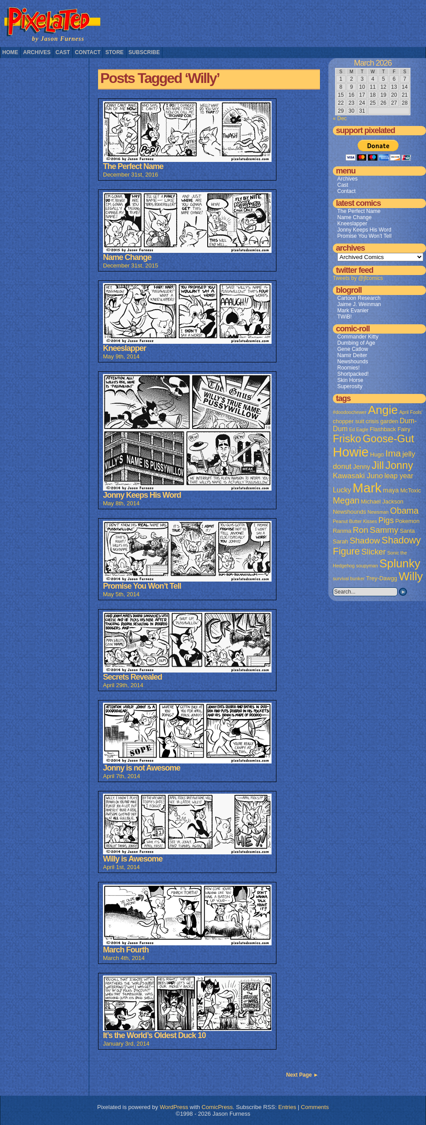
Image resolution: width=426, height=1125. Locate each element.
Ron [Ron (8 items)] (360, 530)
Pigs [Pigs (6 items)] (386, 520)
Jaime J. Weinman (359, 304)
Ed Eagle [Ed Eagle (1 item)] (358, 429)
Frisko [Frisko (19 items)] (347, 438)
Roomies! (348, 368)
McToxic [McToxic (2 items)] (410, 490)
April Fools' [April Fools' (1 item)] (410, 412)
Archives (37, 52)
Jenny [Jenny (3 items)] (361, 466)
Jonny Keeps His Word (364, 230)
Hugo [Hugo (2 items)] (377, 454)
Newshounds (352, 361)
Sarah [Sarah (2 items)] (340, 541)
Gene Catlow (352, 349)
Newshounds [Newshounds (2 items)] (349, 511)
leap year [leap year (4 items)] (398, 476)
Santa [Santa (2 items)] (407, 530)
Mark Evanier (353, 310)
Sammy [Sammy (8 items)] (384, 530)
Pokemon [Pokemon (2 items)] (407, 521)
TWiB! (344, 317)
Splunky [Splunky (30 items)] (399, 563)
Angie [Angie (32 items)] (383, 410)
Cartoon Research (358, 298)
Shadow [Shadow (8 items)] (365, 540)
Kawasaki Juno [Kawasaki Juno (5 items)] (358, 476)
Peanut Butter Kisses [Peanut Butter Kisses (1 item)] (355, 521)
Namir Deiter (352, 355)
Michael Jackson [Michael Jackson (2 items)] (382, 501)
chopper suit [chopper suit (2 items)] (348, 421)
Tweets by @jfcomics (358, 278)
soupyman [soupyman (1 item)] (367, 565)
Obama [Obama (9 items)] (404, 510)
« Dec (340, 118)
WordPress (174, 1107)
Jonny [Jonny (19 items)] (399, 465)
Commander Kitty (358, 337)
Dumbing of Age (356, 343)
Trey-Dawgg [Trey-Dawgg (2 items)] (381, 578)
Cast (62, 52)
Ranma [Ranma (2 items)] (342, 530)
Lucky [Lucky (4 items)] (342, 490)
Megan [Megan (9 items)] (346, 500)
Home (10, 52)
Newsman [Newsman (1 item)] (377, 512)
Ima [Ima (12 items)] (393, 453)
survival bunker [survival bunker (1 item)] (349, 578)
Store (114, 52)
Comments (315, 1107)
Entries (287, 1107)
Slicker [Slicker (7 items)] (373, 551)
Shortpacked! (353, 374)
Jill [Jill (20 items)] (377, 465)
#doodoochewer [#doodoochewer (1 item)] (350, 412)
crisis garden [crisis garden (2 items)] (382, 421)
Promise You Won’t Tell (364, 236)
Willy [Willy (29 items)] (410, 576)
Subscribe (144, 52)
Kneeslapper (352, 223)
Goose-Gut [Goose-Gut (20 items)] (388, 438)
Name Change (354, 217)
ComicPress (217, 1107)
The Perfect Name (358, 211)
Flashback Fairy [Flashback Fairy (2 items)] (390, 429)
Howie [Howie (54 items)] (351, 452)
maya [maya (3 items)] (390, 490)
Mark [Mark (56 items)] (367, 487)
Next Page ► (302, 1075)
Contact (88, 52)
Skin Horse (350, 380)
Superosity (350, 386)
